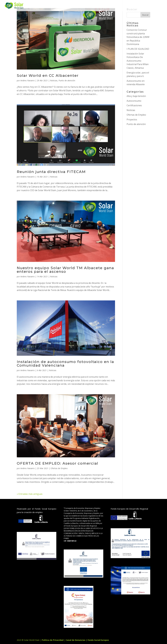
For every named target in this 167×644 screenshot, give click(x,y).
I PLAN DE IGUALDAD (138, 48)
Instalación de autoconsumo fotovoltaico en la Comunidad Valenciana (65, 363)
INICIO (33, 6)
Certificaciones (134, 105)
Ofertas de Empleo (59, 468)
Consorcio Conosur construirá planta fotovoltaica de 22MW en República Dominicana (138, 37)
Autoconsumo (134, 100)
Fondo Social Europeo (98, 640)
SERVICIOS (49, 6)
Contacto (123, 6)
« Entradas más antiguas (29, 493)
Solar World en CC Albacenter (48, 75)
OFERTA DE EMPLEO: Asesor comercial (57, 463)
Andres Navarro (27, 80)
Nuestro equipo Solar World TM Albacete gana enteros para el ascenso (65, 270)
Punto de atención (67, 80)
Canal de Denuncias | (77, 640)
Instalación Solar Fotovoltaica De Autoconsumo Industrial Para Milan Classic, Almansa (138, 60)
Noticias (53, 80)
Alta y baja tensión (136, 96)
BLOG (139, 6)
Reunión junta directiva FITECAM (51, 171)
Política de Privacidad (53, 640)
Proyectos (69, 6)
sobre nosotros (95, 6)
